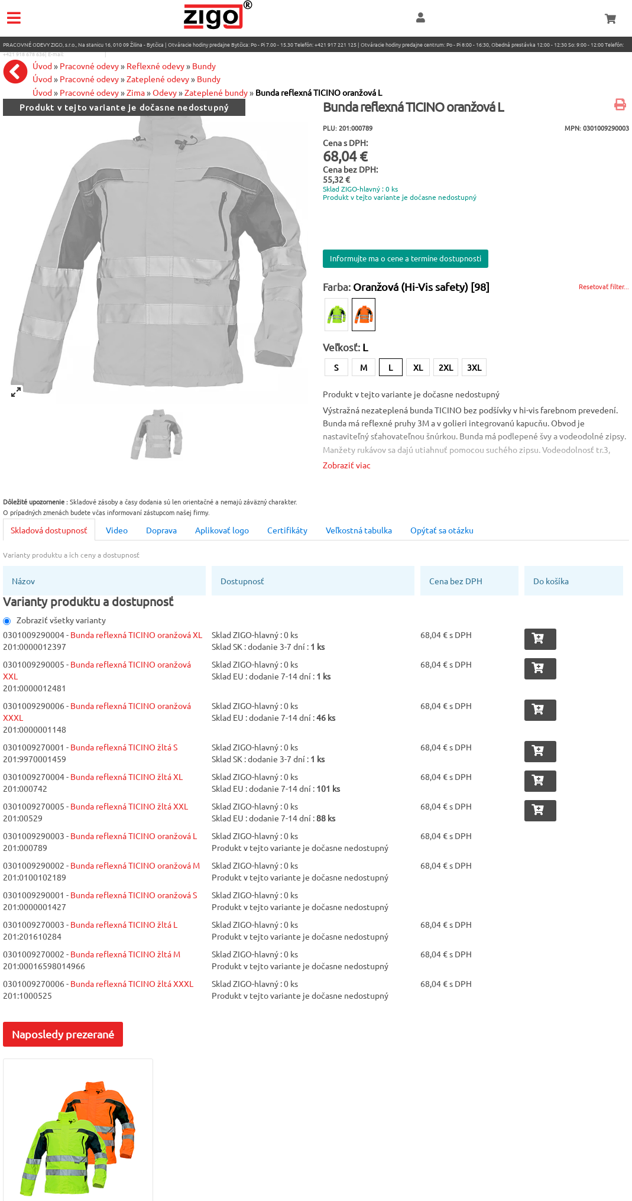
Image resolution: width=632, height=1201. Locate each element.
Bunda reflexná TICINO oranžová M (135, 865)
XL (418, 367)
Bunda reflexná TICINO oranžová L (318, 92)
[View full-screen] (16, 392)
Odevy (165, 92)
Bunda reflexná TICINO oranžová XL (136, 634)
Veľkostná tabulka (359, 530)
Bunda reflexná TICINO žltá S (123, 747)
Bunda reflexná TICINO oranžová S (133, 894)
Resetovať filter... (604, 286)
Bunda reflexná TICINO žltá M (125, 954)
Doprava (161, 530)
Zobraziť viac (347, 464)
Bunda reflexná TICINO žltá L (123, 924)
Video (117, 530)
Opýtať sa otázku (442, 530)
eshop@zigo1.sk (84, 54)
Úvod (42, 92)
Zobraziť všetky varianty (54, 619)
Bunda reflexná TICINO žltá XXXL (131, 983)
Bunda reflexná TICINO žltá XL (126, 776)
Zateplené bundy (216, 92)
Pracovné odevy (89, 92)
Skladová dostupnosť (49, 530)
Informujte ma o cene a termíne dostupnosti (405, 258)
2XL (446, 367)
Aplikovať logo (222, 530)
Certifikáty (287, 530)
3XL (474, 367)
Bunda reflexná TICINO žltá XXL (129, 806)
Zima (136, 92)
